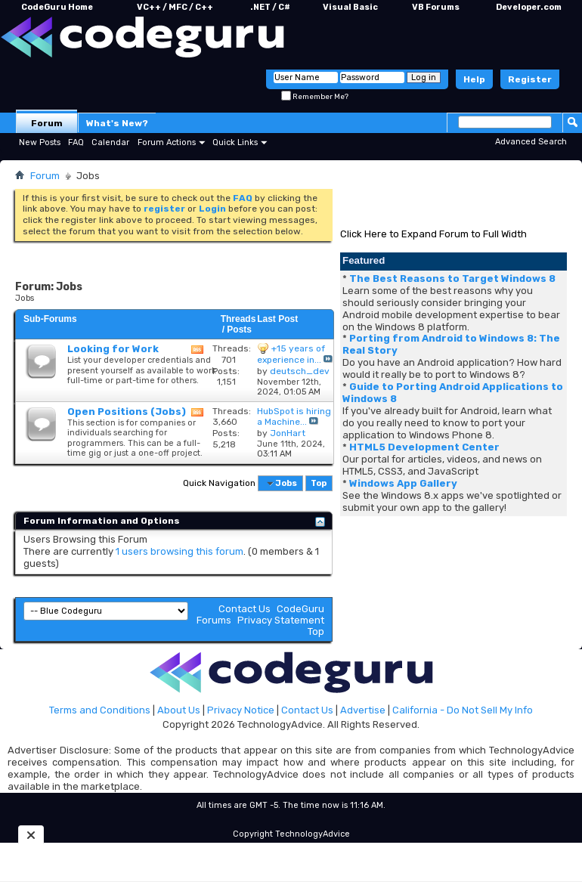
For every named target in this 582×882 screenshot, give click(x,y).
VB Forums (436, 7)
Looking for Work (113, 348)
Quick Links (235, 142)
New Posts (39, 142)
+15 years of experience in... (291, 354)
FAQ (76, 142)
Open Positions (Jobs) (126, 411)
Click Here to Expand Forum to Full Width (433, 234)
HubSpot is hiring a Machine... (294, 417)
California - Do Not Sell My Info (462, 710)
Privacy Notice (240, 710)
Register (530, 79)
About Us (178, 710)
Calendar (110, 142)
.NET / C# (270, 7)
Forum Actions (167, 142)
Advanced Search (531, 142)
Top (319, 483)
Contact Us (244, 608)
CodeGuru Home (57, 7)
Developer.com (529, 7)
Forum (47, 123)
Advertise (362, 710)
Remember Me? (314, 96)
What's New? (117, 123)
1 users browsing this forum (179, 551)
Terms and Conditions (99, 710)
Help (474, 79)
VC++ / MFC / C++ (175, 7)
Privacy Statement (280, 620)
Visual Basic (350, 7)
